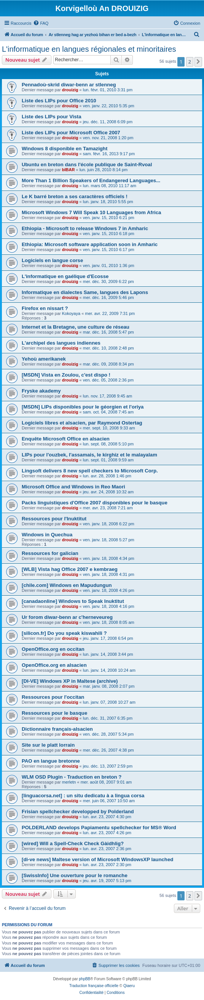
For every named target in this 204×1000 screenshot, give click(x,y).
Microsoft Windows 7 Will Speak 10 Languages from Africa (91, 212)
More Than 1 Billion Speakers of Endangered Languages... (91, 180)
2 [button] (189, 61)
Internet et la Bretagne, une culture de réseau (75, 327)
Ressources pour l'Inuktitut (54, 518)
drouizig (70, 89)
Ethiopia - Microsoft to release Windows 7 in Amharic (85, 228)
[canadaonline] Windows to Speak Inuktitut (73, 601)
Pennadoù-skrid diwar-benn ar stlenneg (69, 84)
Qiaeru (129, 986)
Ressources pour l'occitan (53, 697)
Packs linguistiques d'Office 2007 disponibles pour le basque (94, 503)
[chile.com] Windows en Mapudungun (67, 585)
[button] (198, 61)
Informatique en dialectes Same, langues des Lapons (85, 292)
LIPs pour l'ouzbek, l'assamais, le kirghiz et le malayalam (89, 455)
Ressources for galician (50, 553)
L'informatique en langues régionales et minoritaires (89, 49)
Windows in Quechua (47, 534)
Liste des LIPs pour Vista (51, 116)
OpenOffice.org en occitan (53, 649)
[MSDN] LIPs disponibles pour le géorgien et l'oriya (82, 407)
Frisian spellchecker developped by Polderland (78, 811)
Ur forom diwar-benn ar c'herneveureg (67, 617)
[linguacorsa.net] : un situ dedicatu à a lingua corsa (83, 795)
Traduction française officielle (93, 986)
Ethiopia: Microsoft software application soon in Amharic (90, 244)
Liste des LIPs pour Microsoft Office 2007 (71, 132)
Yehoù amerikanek (44, 359)
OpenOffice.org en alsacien (54, 665)
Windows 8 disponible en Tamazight (64, 148)
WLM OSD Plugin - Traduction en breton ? (71, 777)
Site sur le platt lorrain (48, 745)
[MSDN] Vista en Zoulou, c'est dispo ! (66, 375)
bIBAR (68, 169)
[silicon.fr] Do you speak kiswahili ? (64, 633)
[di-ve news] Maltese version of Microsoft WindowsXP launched (97, 859)
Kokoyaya (71, 313)
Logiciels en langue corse (52, 260)
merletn (69, 782)
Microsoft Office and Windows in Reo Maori (73, 487)
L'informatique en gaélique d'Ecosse (65, 276)
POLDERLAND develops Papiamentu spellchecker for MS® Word (99, 827)
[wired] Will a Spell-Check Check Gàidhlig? (73, 843)
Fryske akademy (41, 391)
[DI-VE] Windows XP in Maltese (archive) (70, 681)
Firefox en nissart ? (45, 308)
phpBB (84, 979)
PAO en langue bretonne (51, 761)
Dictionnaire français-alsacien (57, 729)
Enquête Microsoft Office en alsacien (66, 439)
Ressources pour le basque (54, 713)
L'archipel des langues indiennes (61, 343)
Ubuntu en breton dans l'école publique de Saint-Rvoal (87, 164)
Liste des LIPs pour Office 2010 (59, 100)
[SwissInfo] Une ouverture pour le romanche (75, 875)
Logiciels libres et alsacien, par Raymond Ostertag (82, 423)
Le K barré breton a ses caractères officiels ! (75, 196)
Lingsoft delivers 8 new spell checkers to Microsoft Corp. (90, 471)
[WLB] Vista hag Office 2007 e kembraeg (70, 569)
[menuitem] (40, 23)
